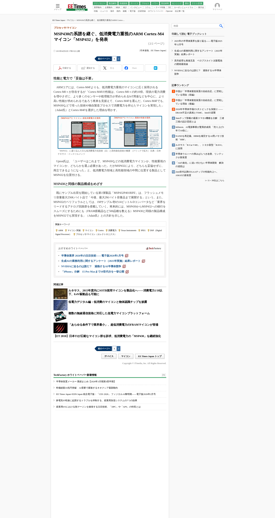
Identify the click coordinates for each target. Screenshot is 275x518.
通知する (90, 68)
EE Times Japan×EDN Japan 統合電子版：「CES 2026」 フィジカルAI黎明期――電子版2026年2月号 (106, 394)
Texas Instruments (128, 230)
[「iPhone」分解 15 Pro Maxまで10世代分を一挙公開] (95, 271)
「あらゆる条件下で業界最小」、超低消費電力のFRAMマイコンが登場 (113, 324)
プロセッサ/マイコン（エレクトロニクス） (96, 234)
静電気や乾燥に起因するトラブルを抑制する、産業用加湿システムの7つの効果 (96, 400)
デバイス (108, 356)
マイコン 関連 (74, 230)
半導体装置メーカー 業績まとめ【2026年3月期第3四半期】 (86, 381)
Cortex (101, 230)
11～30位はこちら (215, 180)
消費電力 (112, 230)
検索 (221, 25)
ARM (60, 230)
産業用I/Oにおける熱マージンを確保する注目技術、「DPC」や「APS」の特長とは (98, 406)
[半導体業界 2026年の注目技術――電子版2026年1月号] (94, 255)
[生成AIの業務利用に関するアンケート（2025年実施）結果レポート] (103, 261)
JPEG (143, 230)
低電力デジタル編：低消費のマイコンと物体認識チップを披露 (107, 301)
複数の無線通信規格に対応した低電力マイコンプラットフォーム (109, 313)
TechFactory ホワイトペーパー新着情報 (75, 375)
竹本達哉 (144, 50)
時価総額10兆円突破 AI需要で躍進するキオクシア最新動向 (87, 387)
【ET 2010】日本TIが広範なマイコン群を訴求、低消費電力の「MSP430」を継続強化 (107, 336)
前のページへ (104, 59)
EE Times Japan (58, 20)
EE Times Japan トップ (150, 356)
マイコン (71, 20)
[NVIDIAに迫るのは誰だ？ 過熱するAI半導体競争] (93, 266)
